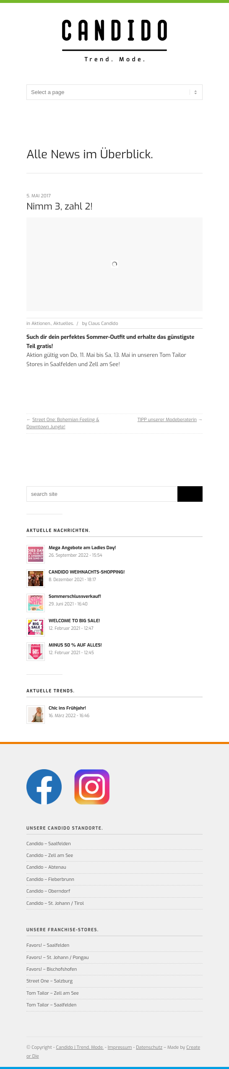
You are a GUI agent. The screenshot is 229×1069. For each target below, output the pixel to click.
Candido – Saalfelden (48, 844)
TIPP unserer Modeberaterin (167, 420)
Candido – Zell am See (49, 855)
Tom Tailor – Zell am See (52, 993)
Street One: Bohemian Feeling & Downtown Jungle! (62, 423)
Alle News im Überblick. (89, 154)
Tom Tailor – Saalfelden (51, 1005)
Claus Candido (103, 323)
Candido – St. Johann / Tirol (55, 903)
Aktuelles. (63, 323)
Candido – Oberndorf (48, 891)
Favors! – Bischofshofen (51, 969)
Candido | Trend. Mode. (80, 1047)
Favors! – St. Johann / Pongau (57, 957)
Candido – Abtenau (46, 867)
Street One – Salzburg (49, 981)
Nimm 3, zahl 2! (59, 206)
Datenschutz (149, 1047)
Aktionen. (41, 323)
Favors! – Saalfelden (47, 945)
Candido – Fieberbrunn (50, 879)
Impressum (120, 1047)
